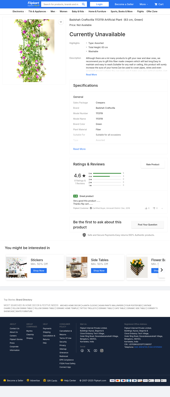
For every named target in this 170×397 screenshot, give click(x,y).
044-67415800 (155, 347)
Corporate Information (15, 348)
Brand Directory (24, 299)
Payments (47, 328)
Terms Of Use (65, 338)
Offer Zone (151, 11)
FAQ (44, 343)
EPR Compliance (67, 360)
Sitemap (63, 349)
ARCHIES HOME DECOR (70, 305)
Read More (79, 148)
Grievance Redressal (64, 354)
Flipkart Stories (16, 339)
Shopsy (29, 338)
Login (99, 4)
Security (63, 342)
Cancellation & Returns (49, 337)
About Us (14, 332)
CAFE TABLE (119, 308)
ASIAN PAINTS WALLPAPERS (111, 305)
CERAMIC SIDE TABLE (136, 308)
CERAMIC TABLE (105, 308)
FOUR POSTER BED (133, 305)
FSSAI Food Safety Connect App (68, 365)
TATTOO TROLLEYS (88, 308)
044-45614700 (140, 347)
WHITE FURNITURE (24, 311)
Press (12, 343)
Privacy (63, 345)
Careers (13, 336)
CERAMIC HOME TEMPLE (67, 308)
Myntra (29, 331)
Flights (140, 11)
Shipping (46, 332)
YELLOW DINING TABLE (22, 308)
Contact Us (14, 328)
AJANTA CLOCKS (89, 305)
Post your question (147, 224)
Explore (33, 6)
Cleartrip (30, 334)
